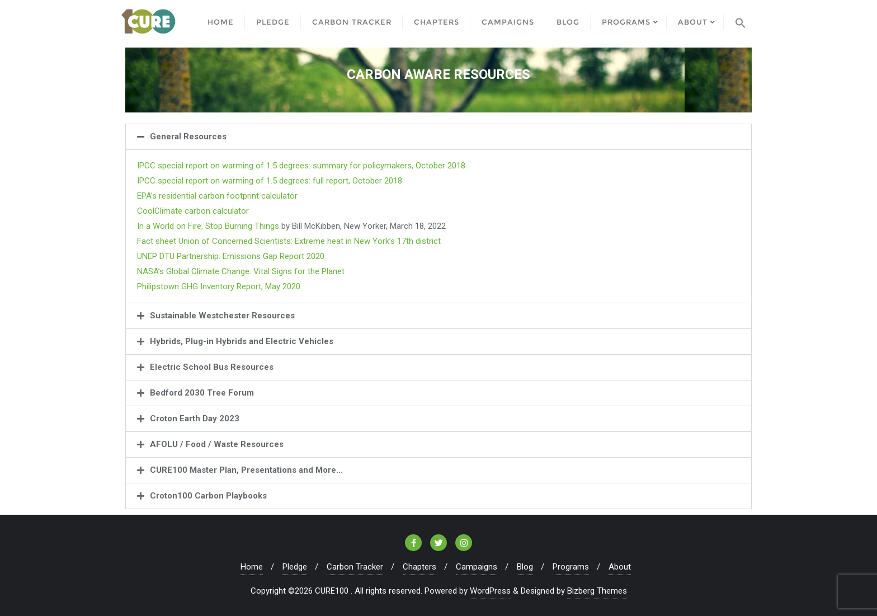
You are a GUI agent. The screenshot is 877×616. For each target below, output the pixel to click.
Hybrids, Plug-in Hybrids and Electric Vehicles (241, 341)
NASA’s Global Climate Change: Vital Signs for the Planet (241, 271)
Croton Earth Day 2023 (194, 418)
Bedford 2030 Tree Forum (202, 393)
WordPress (490, 591)
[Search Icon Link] (740, 21)
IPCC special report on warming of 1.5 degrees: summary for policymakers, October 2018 (301, 166)
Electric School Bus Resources (212, 367)
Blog (525, 567)
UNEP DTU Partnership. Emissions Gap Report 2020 (230, 256)
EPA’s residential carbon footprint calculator (217, 196)
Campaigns (476, 567)
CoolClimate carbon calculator (193, 211)
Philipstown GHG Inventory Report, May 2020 (218, 286)
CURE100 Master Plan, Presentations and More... (246, 470)
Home (252, 567)
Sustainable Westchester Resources (222, 316)
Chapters (419, 567)
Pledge (294, 567)
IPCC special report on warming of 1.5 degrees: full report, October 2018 (269, 181)
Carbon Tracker (355, 567)
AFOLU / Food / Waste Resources (217, 444)
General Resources (188, 136)
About (620, 567)
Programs (571, 567)
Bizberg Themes (597, 591)
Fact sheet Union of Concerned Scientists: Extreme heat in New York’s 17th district (289, 241)
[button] (438, 136)
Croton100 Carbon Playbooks (208, 496)
